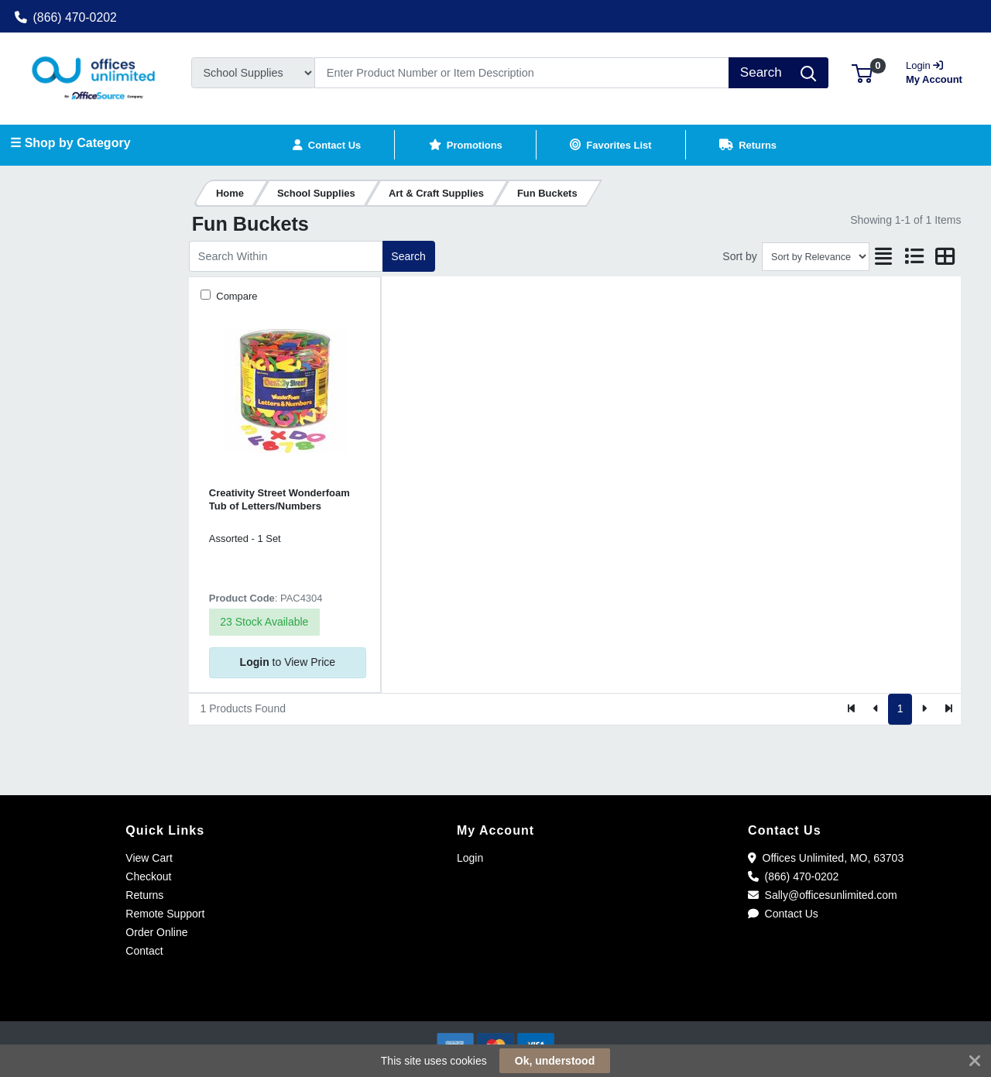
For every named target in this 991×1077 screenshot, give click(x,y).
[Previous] (876, 709)
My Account (935, 71)
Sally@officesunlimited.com (822, 895)
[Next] (924, 709)
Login (470, 858)
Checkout (148, 876)
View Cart (148, 858)
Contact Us (783, 913)
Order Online (156, 932)
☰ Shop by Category (70, 142)
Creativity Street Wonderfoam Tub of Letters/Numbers (279, 499)
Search (408, 256)
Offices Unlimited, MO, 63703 (826, 858)
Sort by (739, 256)
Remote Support (164, 913)
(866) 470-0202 (66, 17)
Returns (144, 895)
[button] (862, 72)
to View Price (287, 662)
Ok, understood (555, 1061)
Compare (236, 296)
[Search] (521, 72)
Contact (144, 951)
